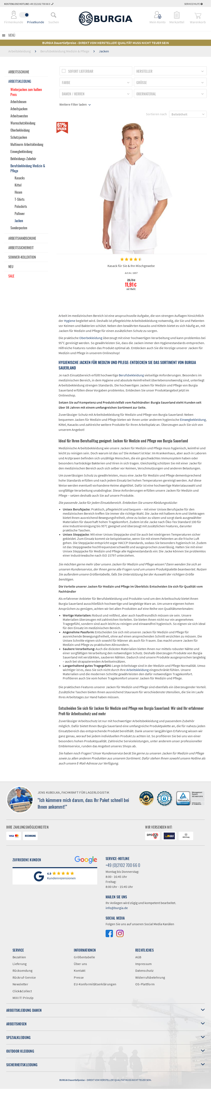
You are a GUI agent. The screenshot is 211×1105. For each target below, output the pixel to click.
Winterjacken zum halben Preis (26, 92)
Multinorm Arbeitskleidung (26, 144)
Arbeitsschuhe (18, 71)
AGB (138, 957)
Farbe (66, 82)
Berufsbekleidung (131, 375)
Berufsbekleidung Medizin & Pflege (27, 168)
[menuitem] (53, 15)
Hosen (18, 192)
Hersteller (144, 71)
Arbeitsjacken (18, 108)
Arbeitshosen (18, 101)
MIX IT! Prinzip (23, 998)
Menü (11, 35)
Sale (11, 276)
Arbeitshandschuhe (22, 238)
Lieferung (20, 964)
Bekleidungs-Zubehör (23, 158)
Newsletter (20, 984)
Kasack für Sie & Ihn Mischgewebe (131, 266)
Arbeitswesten (19, 115)
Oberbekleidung (20, 130)
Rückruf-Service (24, 977)
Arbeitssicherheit (21, 247)
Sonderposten (18, 227)
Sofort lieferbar (80, 71)
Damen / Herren (73, 93)
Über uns (80, 964)
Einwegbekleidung (21, 151)
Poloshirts (21, 206)
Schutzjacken (18, 137)
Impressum (143, 964)
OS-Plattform (145, 984)
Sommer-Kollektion (22, 257)
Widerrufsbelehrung (150, 977)
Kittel (18, 185)
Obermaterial (146, 93)
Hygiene (69, 321)
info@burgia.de (117, 908)
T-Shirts (19, 199)
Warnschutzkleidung (22, 123)
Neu (10, 266)
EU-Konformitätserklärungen (95, 984)
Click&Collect (22, 991)
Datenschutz (144, 970)
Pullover (20, 213)
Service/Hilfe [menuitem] (193, 3)
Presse (79, 977)
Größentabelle (84, 957)
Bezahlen (19, 957)
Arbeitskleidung (19, 81)
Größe (141, 82)
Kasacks (20, 177)
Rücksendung (22, 970)
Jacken (19, 220)
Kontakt (79, 970)
